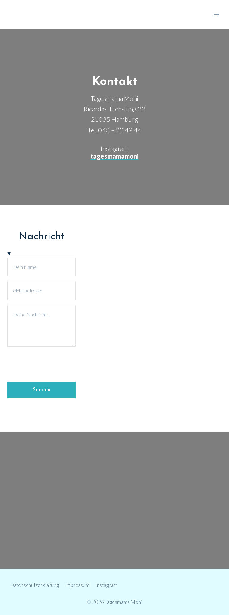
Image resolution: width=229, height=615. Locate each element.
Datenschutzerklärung (34, 585)
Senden (41, 390)
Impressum (77, 585)
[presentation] (52, 363)
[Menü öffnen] (216, 14)
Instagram (106, 585)
